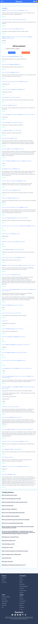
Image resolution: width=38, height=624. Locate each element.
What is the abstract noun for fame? (9, 495)
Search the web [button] (12, 52)
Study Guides (4, 603)
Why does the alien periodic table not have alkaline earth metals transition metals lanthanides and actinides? (18, 527)
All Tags (3, 579)
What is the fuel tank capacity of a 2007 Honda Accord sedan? (15, 551)
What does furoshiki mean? (7, 505)
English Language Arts (23, 586)
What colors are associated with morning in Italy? (12, 523)
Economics (21, 592)
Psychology (21, 588)
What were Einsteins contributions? (9, 509)
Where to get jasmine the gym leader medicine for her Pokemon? (15, 519)
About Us (21, 596)
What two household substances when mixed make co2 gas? (14, 502)
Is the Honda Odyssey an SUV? (8, 544)
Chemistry (21, 579)
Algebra (20, 577)
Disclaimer (21, 605)
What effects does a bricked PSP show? (10, 537)
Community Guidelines (6, 596)
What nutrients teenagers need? (8, 540)
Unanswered (4, 582)
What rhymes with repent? (7, 561)
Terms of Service (22, 601)
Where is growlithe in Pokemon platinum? (10, 516)
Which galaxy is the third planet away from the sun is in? (14, 565)
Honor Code (4, 598)
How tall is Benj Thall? (6, 558)
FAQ (2, 607)
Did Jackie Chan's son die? (7, 547)
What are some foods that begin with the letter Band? (13, 512)
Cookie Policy (21, 607)
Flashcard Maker (5, 601)
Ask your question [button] (26, 52)
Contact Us (21, 598)
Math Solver (4, 605)
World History (22, 584)
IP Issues (21, 609)
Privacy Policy (21, 603)
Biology (20, 582)
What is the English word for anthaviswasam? (11, 554)
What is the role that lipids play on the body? (11, 498)
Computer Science (22, 590)
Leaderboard (4, 577)
